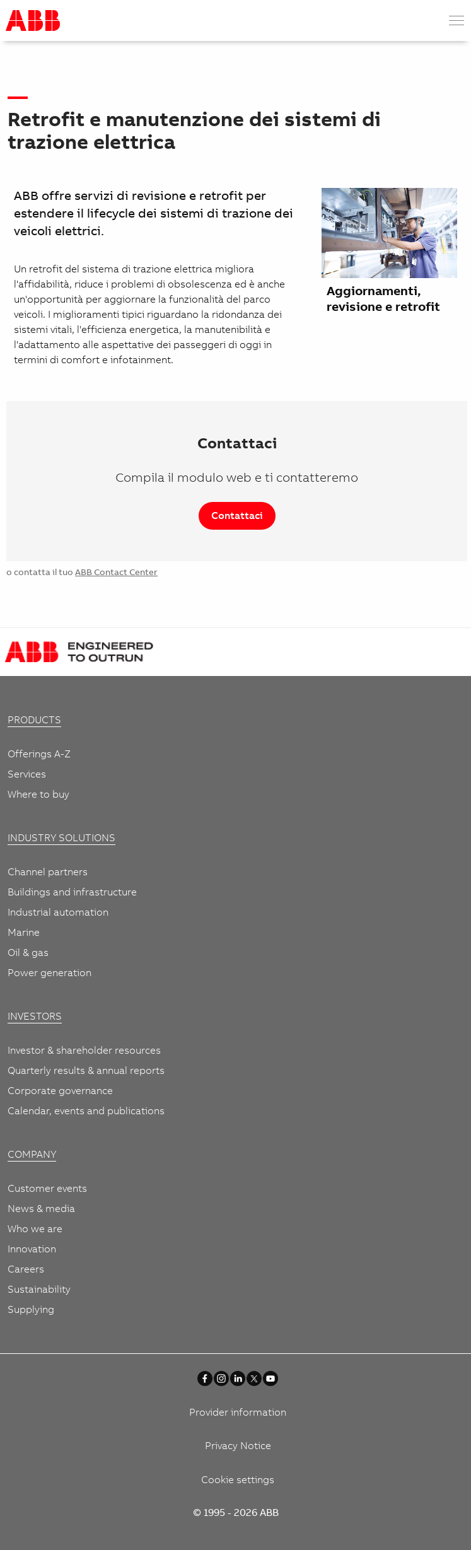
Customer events (47, 1188)
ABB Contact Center (116, 572)
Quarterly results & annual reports (86, 1070)
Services (27, 773)
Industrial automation (58, 912)
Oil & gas (28, 952)
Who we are (35, 1228)
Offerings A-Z (39, 753)
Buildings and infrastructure (72, 891)
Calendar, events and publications (86, 1110)
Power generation (49, 972)
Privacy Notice (238, 1445)
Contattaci (237, 515)
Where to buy (38, 794)
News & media (41, 1208)
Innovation (32, 1248)
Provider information (237, 1412)
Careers (26, 1268)
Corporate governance (60, 1090)
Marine (24, 932)
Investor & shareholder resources (84, 1050)
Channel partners (48, 871)
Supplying (31, 1309)
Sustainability (39, 1289)
